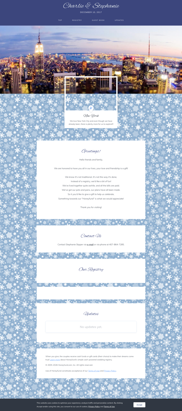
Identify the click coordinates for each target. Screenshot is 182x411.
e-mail (90, 244)
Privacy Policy (110, 371)
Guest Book (98, 20)
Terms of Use (94, 371)
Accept (139, 405)
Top (60, 20)
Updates (119, 20)
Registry (77, 20)
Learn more (55, 359)
